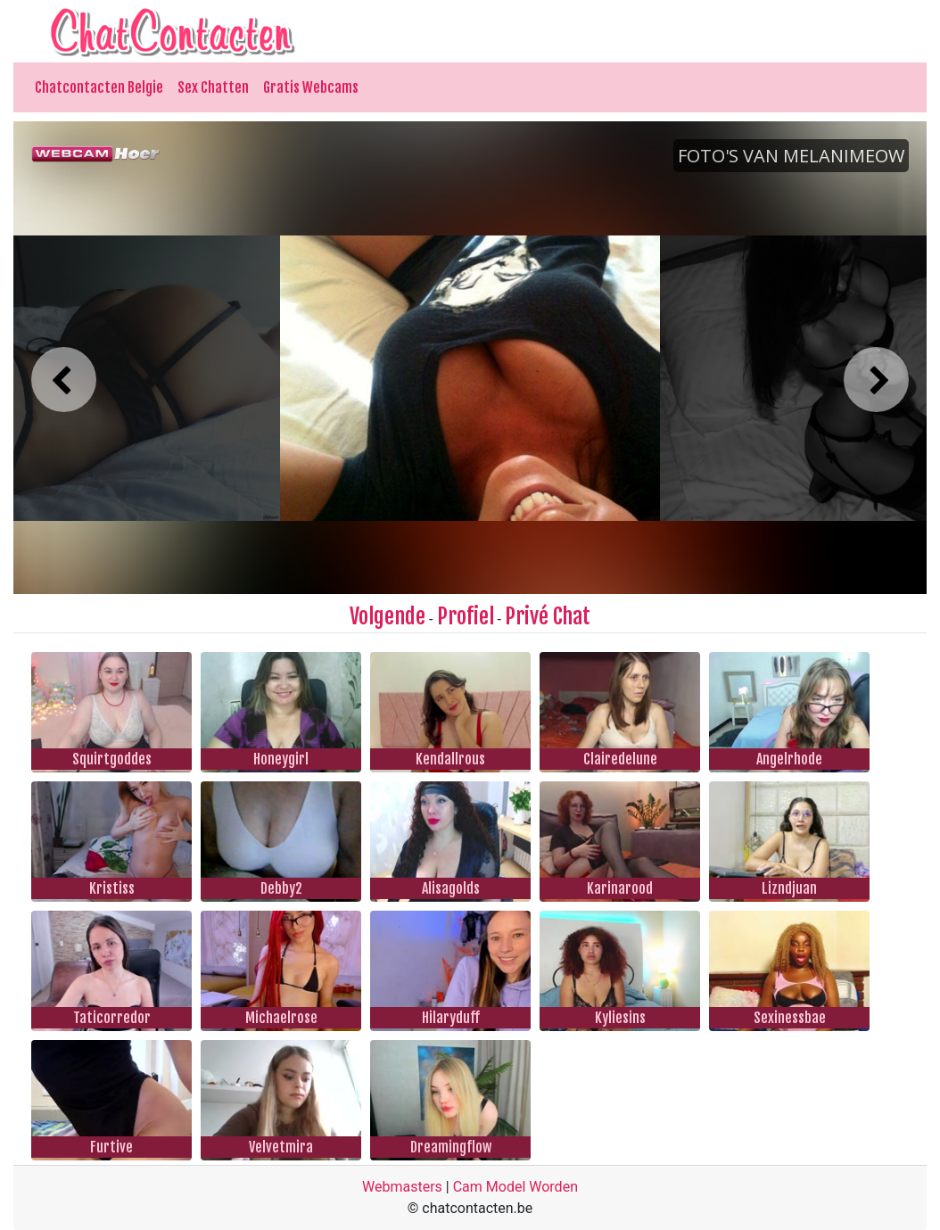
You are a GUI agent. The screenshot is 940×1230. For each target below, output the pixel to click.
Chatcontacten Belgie (99, 87)
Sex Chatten (213, 87)
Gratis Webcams (311, 87)
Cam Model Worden (515, 1186)
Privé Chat (547, 616)
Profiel (465, 616)
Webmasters (402, 1186)
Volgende (387, 616)
